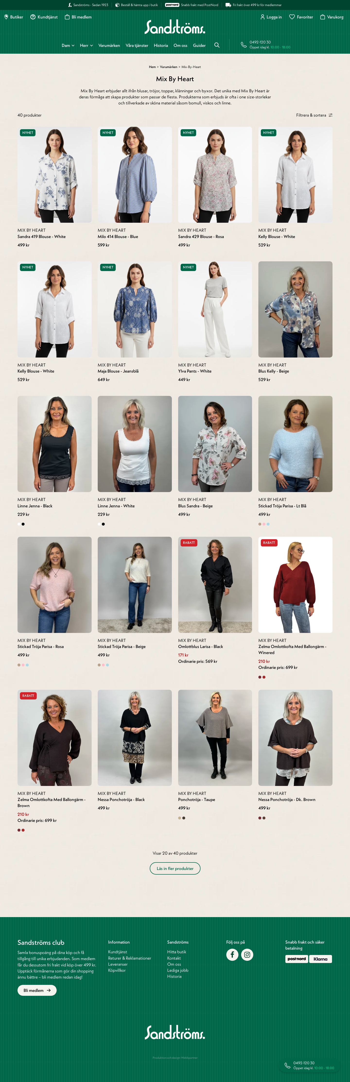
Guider (199, 45)
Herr (84, 45)
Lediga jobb (177, 970)
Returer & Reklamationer (129, 958)
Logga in (271, 16)
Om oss (180, 45)
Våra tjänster (137, 45)
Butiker (13, 16)
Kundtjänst (44, 16)
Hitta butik (176, 951)
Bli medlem (78, 16)
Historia (161, 45)
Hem (152, 67)
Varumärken (109, 45)
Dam (66, 45)
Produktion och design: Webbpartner (175, 1057)
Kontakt (174, 958)
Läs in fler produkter (175, 868)
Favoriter (301, 16)
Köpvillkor (117, 970)
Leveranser (118, 964)
